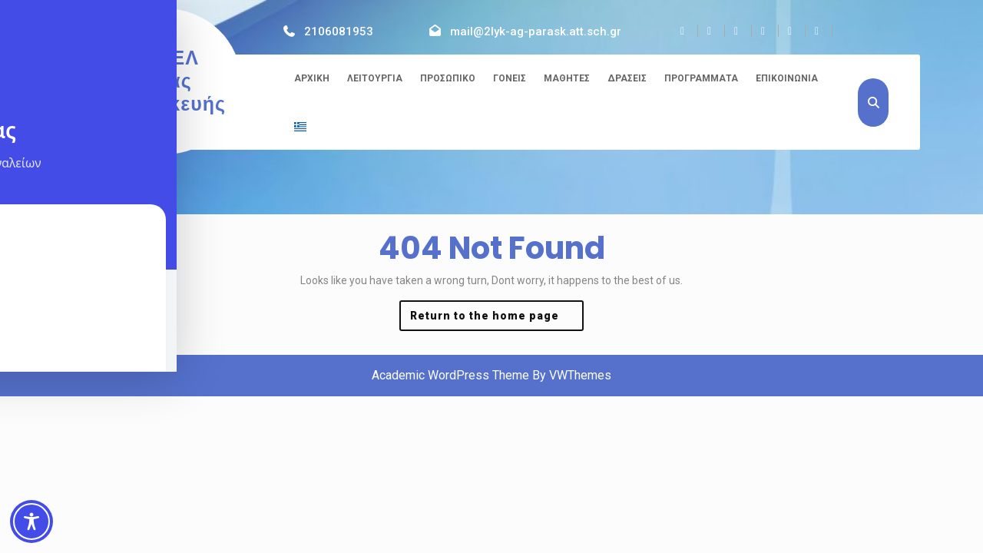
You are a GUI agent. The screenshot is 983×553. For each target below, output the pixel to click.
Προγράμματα (701, 78)
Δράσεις (627, 78)
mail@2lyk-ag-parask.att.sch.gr (535, 31)
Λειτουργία (374, 78)
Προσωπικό (447, 78)
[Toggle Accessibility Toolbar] (31, 521)
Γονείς (509, 78)
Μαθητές (567, 78)
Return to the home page (497, 319)
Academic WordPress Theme (450, 375)
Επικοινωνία (787, 78)
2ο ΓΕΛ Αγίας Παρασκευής (164, 81)
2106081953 (338, 31)
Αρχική (311, 78)
